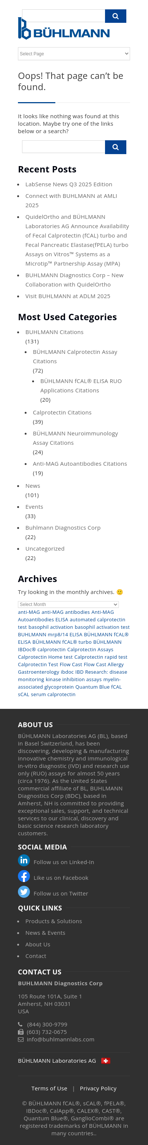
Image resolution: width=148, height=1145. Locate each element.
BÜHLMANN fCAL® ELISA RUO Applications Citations (81, 385)
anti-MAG (29, 612)
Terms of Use (49, 1088)
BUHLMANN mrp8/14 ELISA (50, 634)
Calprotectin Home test (45, 656)
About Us (37, 944)
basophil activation (50, 627)
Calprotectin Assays (90, 649)
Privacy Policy (98, 1088)
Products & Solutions (53, 921)
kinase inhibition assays (74, 679)
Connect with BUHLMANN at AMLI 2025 (71, 200)
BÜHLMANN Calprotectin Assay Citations (75, 356)
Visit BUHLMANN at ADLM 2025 (67, 296)
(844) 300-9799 (47, 1024)
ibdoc (67, 671)
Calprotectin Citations (62, 412)
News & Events (45, 932)
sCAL (24, 694)
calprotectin (51, 649)
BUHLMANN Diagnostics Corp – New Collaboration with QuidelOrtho (74, 279)
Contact (35, 955)
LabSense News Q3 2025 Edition (68, 184)
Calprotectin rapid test (100, 656)
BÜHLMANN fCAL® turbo (62, 642)
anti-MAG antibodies (65, 612)
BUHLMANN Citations (54, 332)
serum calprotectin (53, 694)
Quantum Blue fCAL (98, 686)
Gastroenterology (38, 671)
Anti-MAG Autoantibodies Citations (80, 463)
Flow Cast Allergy (104, 664)
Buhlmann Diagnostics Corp (63, 527)
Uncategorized (45, 548)
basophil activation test (102, 627)
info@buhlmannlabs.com (61, 1039)
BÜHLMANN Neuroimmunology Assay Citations (75, 437)
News (32, 485)
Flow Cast (71, 664)
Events (34, 506)
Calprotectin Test (38, 664)
